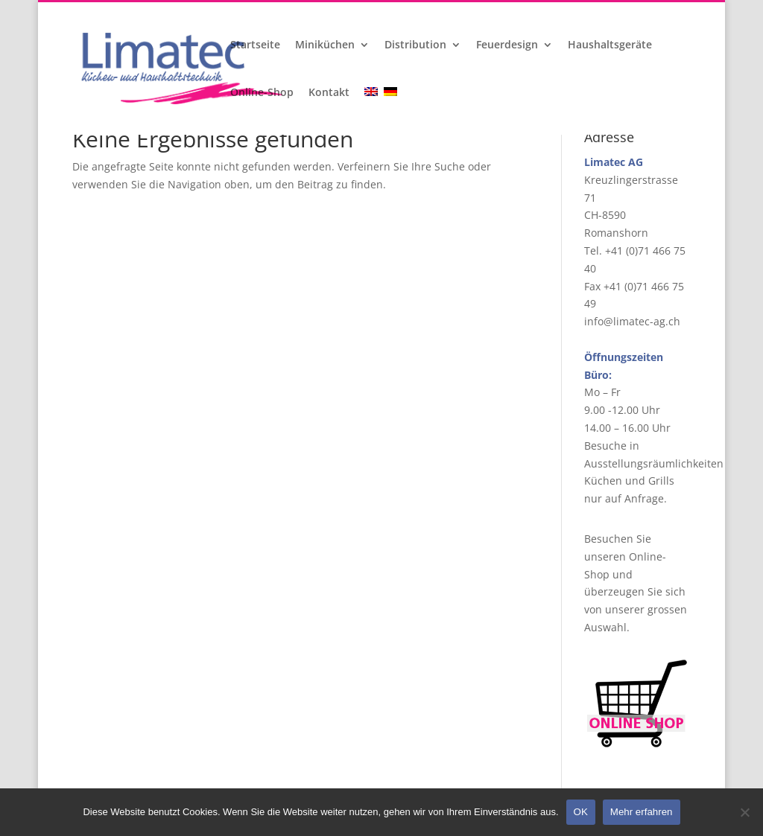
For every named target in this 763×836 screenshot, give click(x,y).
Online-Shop (262, 93)
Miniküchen (325, 45)
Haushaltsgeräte (610, 45)
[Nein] (744, 812)
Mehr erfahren (641, 811)
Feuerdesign (507, 45)
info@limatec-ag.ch (632, 321)
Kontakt (328, 93)
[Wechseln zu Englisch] (372, 111)
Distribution (415, 45)
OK (581, 811)
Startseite (255, 45)
